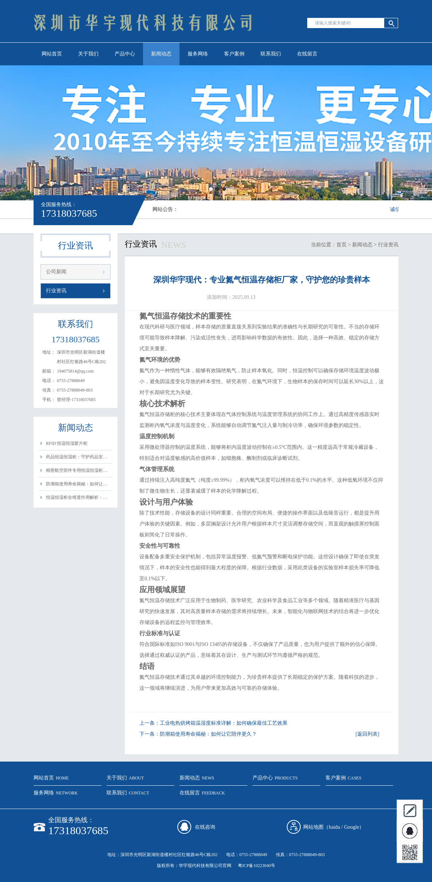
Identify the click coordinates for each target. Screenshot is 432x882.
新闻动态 (161, 54)
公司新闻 (56, 271)
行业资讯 (56, 290)
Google (351, 827)
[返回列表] (367, 734)
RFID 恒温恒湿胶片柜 (67, 443)
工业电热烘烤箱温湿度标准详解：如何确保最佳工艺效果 (224, 723)
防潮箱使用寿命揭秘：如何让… (76, 483)
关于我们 (88, 54)
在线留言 (307, 54)
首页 (341, 244)
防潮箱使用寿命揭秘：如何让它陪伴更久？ (208, 734)
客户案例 (234, 54)
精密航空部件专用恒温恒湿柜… (76, 470)
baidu (334, 827)
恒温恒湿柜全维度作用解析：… (76, 497)
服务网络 (198, 54)
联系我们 (271, 54)
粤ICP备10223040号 (256, 865)
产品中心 (125, 54)
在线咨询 (205, 827)
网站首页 (52, 54)
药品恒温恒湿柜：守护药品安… (76, 456)
